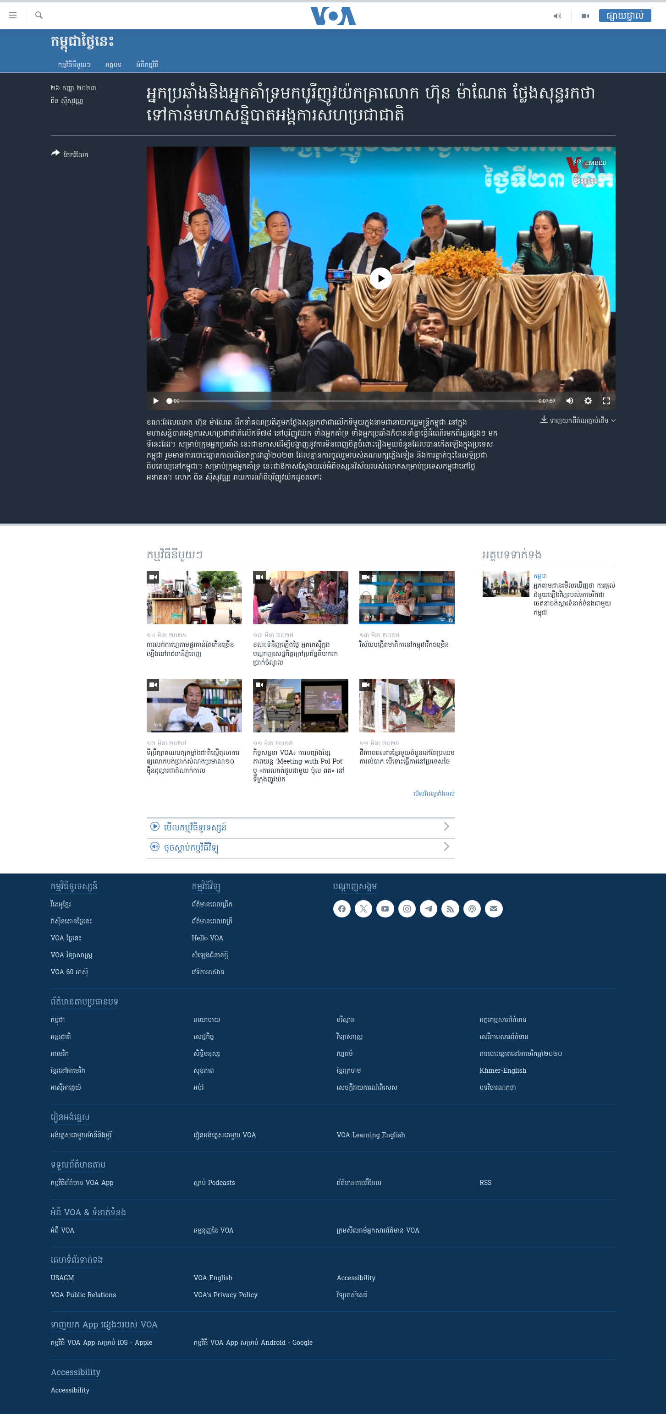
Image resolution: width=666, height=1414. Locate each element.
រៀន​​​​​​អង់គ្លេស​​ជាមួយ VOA (225, 1136)
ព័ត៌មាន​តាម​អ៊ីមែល (359, 1183)
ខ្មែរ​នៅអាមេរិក (68, 1071)
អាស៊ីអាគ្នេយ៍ (66, 1088)
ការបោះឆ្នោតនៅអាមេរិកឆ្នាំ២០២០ (521, 1054)
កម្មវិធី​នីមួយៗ (74, 65)
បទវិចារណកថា (498, 1088)
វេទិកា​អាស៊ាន (208, 972)
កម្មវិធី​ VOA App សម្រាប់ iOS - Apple (102, 1343)
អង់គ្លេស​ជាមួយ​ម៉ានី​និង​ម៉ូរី (81, 1136)
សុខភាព (204, 1071)
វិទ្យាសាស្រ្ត (350, 1037)
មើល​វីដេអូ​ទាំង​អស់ (434, 794)
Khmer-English (503, 1071)
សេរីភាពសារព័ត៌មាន (504, 1037)
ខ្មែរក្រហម (349, 1071)
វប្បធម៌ (345, 1054)
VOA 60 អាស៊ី (69, 972)
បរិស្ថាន (346, 1020)
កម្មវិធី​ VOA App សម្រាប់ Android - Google (253, 1343)
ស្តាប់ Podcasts (214, 1183)
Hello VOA (208, 939)
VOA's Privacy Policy (226, 1295)
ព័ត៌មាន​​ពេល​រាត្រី (212, 922)
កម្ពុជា (540, 576)
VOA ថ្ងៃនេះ (66, 939)
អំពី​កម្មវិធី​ (147, 65)
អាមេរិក (60, 1054)
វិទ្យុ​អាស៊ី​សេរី (352, 1295)
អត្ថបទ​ (113, 65)
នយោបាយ (207, 1020)
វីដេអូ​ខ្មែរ (61, 905)
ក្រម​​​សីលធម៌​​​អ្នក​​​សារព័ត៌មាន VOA (378, 1231)
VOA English (213, 1278)
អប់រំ (199, 1088)
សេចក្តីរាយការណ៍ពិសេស (367, 1088)
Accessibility (356, 1278)
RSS (486, 1183)
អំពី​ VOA (63, 1231)
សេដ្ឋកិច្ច (204, 1037)
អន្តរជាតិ (61, 1037)
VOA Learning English (371, 1136)
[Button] (69, 156)
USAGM (62, 1278)
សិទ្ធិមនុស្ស (207, 1054)
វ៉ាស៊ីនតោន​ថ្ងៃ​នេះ (72, 922)
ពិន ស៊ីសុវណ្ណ (67, 101)
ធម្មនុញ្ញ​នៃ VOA (214, 1231)
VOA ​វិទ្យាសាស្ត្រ (72, 956)
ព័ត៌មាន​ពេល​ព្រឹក (212, 905)
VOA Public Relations (83, 1295)
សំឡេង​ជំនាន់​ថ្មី (210, 956)
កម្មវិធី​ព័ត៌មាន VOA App (82, 1183)
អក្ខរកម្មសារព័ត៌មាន (503, 1020)
